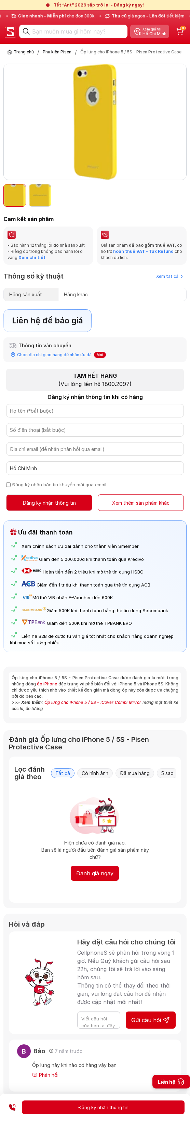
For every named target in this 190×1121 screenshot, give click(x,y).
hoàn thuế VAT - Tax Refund (143, 251)
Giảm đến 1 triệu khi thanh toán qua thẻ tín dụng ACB (93, 585)
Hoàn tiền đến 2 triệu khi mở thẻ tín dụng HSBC (93, 572)
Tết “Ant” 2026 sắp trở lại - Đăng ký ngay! (99, 5)
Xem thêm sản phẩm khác (140, 503)
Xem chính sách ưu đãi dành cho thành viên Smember (80, 546)
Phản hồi (45, 1075)
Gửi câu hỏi (150, 1020)
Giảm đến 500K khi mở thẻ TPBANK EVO (89, 623)
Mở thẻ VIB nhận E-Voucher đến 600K (67, 597)
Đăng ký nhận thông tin (49, 503)
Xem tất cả (169, 276)
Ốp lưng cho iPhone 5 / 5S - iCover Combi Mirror (92, 702)
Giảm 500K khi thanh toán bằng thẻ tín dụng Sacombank (95, 610)
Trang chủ (24, 51)
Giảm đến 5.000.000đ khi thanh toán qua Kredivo (91, 559)
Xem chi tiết (31, 257)
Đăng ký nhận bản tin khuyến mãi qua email (59, 484)
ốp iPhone (47, 683)
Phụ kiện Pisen (57, 51)
